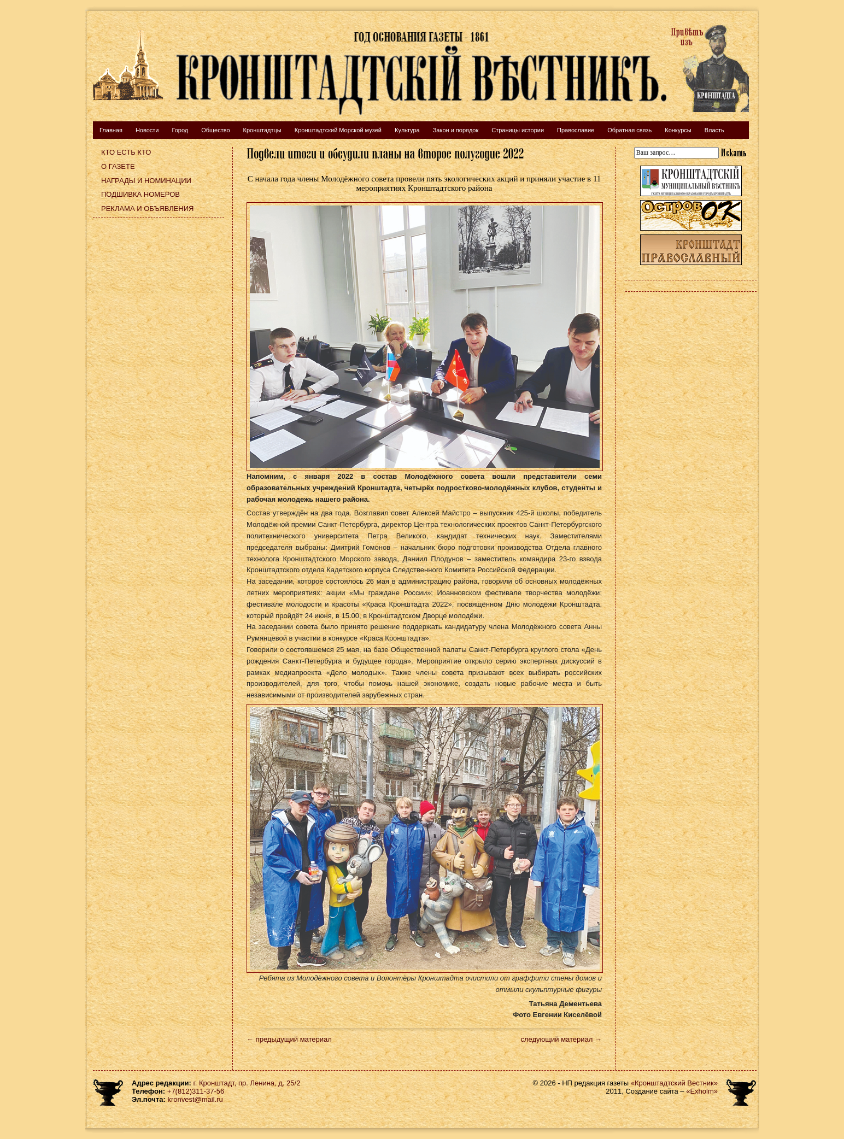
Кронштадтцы (262, 130)
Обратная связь (629, 130)
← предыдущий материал (289, 1039)
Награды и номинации (146, 181)
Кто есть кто (126, 152)
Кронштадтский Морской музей (338, 130)
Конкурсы (678, 130)
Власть (714, 130)
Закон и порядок (456, 130)
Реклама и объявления (147, 208)
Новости (147, 130)
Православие (575, 130)
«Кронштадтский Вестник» (674, 1083)
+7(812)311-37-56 (195, 1091)
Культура (407, 130)
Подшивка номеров (140, 194)
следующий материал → (561, 1039)
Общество (215, 130)
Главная (110, 130)
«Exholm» (702, 1091)
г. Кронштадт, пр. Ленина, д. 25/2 (247, 1083)
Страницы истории (517, 130)
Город (180, 130)
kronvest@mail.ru (194, 1099)
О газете (118, 166)
